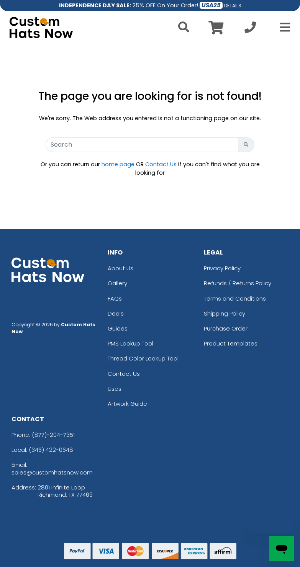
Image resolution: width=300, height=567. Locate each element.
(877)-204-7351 (53, 435)
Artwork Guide (127, 404)
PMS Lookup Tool (130, 343)
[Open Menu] (282, 27)
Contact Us (161, 164)
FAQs (115, 298)
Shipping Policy (224, 313)
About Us (120, 268)
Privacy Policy (222, 268)
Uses (114, 389)
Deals (116, 313)
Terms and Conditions (235, 298)
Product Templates (230, 343)
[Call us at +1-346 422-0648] (250, 29)
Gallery (117, 283)
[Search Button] (246, 144)
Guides (118, 328)
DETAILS (232, 5)
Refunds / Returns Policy (237, 283)
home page (118, 164)
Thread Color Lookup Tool (143, 358)
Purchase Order (226, 328)
